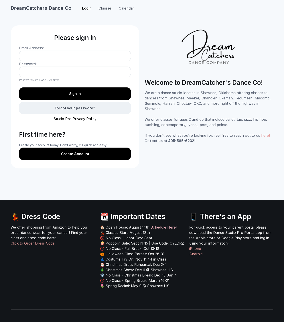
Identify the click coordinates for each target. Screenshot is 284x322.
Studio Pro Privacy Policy (75, 119)
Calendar (126, 8)
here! (265, 135)
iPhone (195, 248)
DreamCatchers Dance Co (41, 8)
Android (196, 254)
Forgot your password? (75, 108)
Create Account (75, 154)
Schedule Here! (163, 227)
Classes (105, 8)
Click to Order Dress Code (33, 243)
